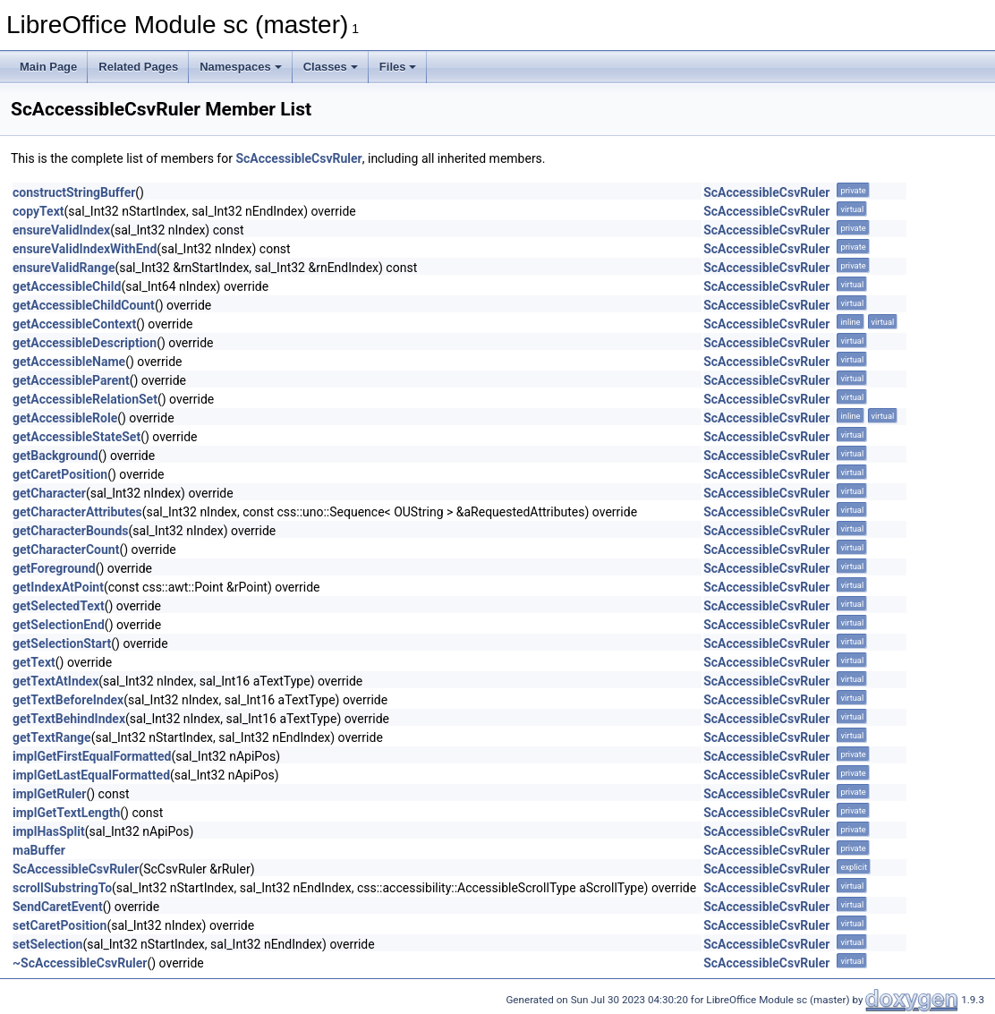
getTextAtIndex (55, 681)
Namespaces (241, 66)
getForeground (54, 568)
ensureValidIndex (61, 230)
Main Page (48, 66)
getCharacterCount (66, 549)
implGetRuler (49, 794)
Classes (330, 66)
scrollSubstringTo (62, 888)
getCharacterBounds (71, 531)
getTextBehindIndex (69, 719)
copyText (38, 211)
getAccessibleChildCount (84, 305)
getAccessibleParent (71, 380)
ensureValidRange (64, 267)
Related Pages (138, 66)
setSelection (47, 944)
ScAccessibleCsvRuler (298, 158)
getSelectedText (59, 606)
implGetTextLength (66, 812)
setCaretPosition (59, 925)
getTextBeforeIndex (68, 700)
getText (34, 662)
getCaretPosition (60, 474)
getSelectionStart (62, 643)
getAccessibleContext (74, 324)
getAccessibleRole (65, 418)
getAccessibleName (69, 361)
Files (398, 66)
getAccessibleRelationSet (85, 399)
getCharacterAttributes (77, 512)
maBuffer (39, 850)
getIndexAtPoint (58, 587)
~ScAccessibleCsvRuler (80, 963)
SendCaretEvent (58, 906)
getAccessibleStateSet (76, 437)
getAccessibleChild (67, 286)
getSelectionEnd (59, 625)
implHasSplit (49, 831)
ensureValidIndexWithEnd (85, 249)
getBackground (55, 455)
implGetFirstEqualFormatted (92, 756)
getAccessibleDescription (85, 343)
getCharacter (49, 493)
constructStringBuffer (74, 192)
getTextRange (52, 737)
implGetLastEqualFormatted (91, 775)
